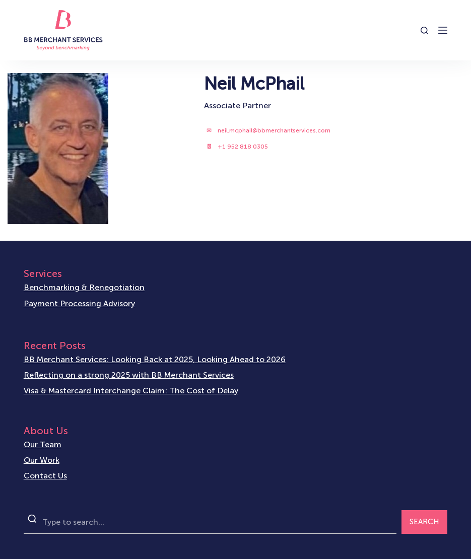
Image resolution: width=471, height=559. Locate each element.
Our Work (41, 460)
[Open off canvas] (442, 30)
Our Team (42, 444)
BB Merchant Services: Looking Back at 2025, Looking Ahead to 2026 (155, 359)
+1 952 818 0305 (243, 146)
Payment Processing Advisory (79, 303)
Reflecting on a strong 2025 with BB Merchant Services (129, 375)
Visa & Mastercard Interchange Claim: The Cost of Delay (131, 390)
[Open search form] (424, 30)
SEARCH (424, 521)
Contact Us (45, 475)
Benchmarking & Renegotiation (84, 287)
